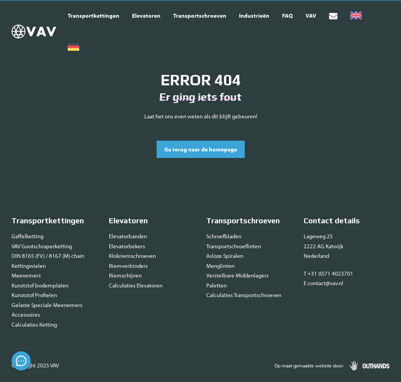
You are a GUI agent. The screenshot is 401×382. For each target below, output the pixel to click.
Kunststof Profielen (34, 295)
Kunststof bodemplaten (40, 285)
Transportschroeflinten (233, 246)
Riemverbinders (128, 265)
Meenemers (26, 275)
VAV (311, 15)
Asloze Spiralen (224, 255)
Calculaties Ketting (34, 324)
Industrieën (254, 15)
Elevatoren (146, 15)
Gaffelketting (27, 236)
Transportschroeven (199, 15)
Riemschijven (125, 275)
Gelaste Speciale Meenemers (47, 305)
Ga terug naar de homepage (200, 149)
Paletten (216, 285)
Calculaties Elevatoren (135, 285)
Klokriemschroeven (132, 255)
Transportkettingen (93, 15)
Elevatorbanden (128, 236)
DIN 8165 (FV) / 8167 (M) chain (48, 255)
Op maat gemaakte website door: (309, 365)
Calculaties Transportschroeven (243, 295)
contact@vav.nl (325, 283)
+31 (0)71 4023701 (330, 273)
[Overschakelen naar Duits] (73, 47)
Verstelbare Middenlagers (237, 275)
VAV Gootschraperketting (42, 246)
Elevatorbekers (127, 246)
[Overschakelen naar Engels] (356, 16)
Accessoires (26, 314)
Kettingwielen (29, 265)
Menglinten (220, 265)
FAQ (287, 15)
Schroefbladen (223, 236)
